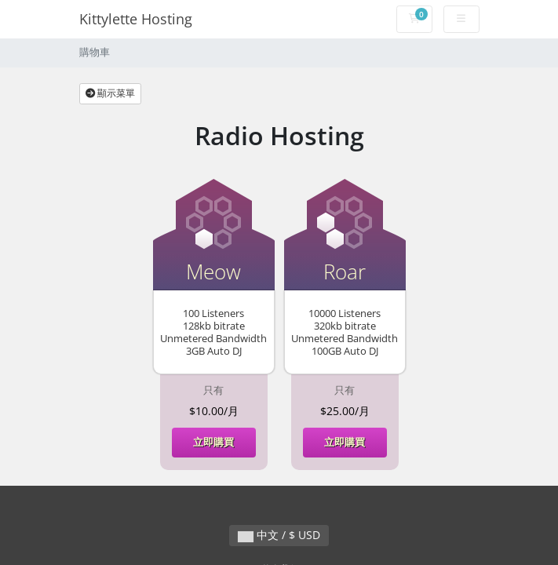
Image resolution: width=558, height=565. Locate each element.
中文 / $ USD (279, 534)
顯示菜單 (110, 93)
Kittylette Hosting (135, 18)
